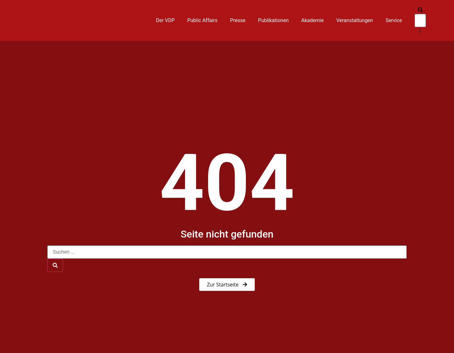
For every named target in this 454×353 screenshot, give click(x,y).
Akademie (312, 20)
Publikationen (273, 20)
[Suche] (55, 265)
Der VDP (165, 20)
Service (394, 20)
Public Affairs (202, 20)
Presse (238, 20)
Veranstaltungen (354, 20)
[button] (420, 10)
